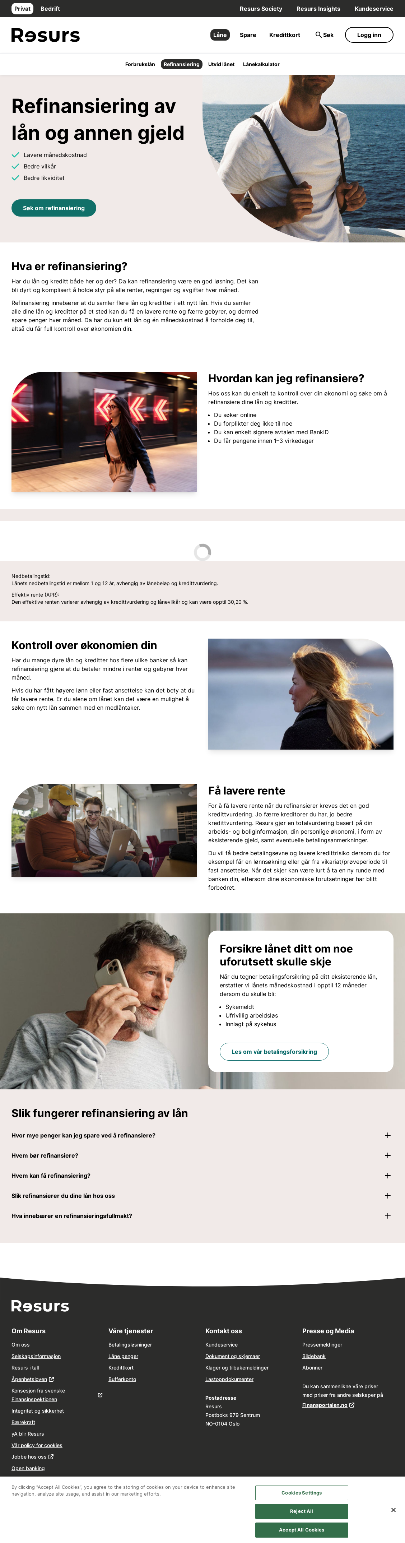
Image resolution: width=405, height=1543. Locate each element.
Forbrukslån (140, 64)
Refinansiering (182, 64)
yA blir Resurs (27, 1434)
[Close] (393, 1516)
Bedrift (50, 8)
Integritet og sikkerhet (37, 1411)
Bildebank (314, 1356)
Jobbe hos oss (29, 1457)
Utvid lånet (221, 64)
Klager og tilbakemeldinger (237, 1367)
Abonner (312, 1367)
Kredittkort (284, 34)
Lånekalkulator (261, 64)
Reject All (301, 1517)
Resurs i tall (25, 1367)
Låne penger (123, 1356)
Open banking (28, 1468)
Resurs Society (261, 8)
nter (248, 1379)
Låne (220, 34)
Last (210, 1379)
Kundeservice (374, 8)
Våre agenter (26, 1480)
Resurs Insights (318, 8)
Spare (248, 34)
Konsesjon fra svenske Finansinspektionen (38, 1394)
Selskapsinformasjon (36, 1356)
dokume (234, 1379)
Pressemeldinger (322, 1345)
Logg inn (369, 34)
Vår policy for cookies (36, 1445)
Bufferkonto (122, 1379)
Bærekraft (23, 1422)
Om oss (20, 1345)
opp (220, 1379)
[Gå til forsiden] (45, 35)
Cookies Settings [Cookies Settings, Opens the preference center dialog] (301, 1498)
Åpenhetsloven (29, 1379)
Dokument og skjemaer (232, 1356)
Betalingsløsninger (130, 1345)
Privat (22, 8)
